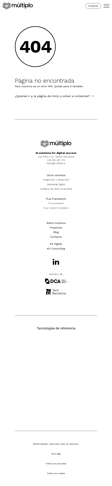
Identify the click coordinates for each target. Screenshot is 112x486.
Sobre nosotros (56, 222)
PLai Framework (56, 198)
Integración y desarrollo (56, 179)
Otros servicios (56, 175)
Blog (56, 232)
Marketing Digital (56, 184)
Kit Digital (56, 243)
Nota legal (56, 454)
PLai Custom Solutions (56, 208)
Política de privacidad (56, 463)
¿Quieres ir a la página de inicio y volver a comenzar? (52, 96)
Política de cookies (56, 473)
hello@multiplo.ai (56, 163)
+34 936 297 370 (56, 160)
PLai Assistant (56, 203)
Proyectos (56, 227)
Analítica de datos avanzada (56, 188)
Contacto (93, 6)
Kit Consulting (56, 248)
